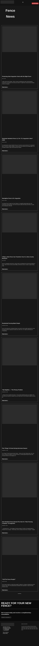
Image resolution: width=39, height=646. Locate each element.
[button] (23, 2)
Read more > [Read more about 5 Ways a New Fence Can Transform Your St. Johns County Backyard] (5, 269)
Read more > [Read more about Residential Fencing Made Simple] (5, 333)
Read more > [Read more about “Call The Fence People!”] (5, 590)
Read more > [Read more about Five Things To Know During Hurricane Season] (5, 458)
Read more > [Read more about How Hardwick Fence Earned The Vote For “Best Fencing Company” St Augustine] (5, 532)
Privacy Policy (5, 633)
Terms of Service (6, 632)
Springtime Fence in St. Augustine (11, 198)
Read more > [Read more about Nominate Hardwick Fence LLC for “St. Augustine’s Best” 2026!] (5, 150)
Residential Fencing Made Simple (11, 323)
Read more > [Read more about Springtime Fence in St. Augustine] (5, 208)
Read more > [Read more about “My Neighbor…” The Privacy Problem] (5, 400)
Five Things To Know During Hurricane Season (14, 448)
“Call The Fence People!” (9, 579)
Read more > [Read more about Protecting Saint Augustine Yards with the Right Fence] (5, 87)
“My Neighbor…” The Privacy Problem (12, 389)
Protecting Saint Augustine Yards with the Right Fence (16, 76)
